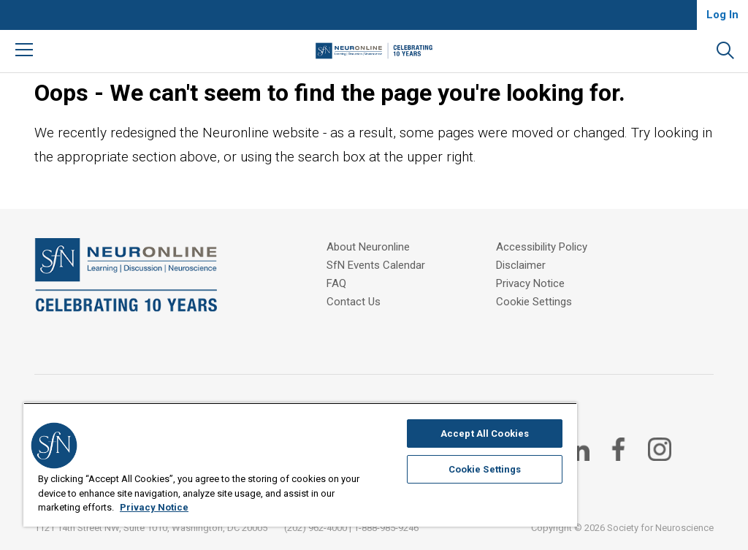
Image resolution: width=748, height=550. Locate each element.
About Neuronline (368, 246)
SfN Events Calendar (376, 265)
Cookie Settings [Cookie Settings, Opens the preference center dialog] (485, 469)
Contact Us (354, 301)
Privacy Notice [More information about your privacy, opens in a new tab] (154, 507)
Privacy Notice (530, 283)
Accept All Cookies (484, 433)
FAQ (336, 283)
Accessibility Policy (541, 246)
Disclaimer (521, 265)
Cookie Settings (534, 301)
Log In (722, 14)
